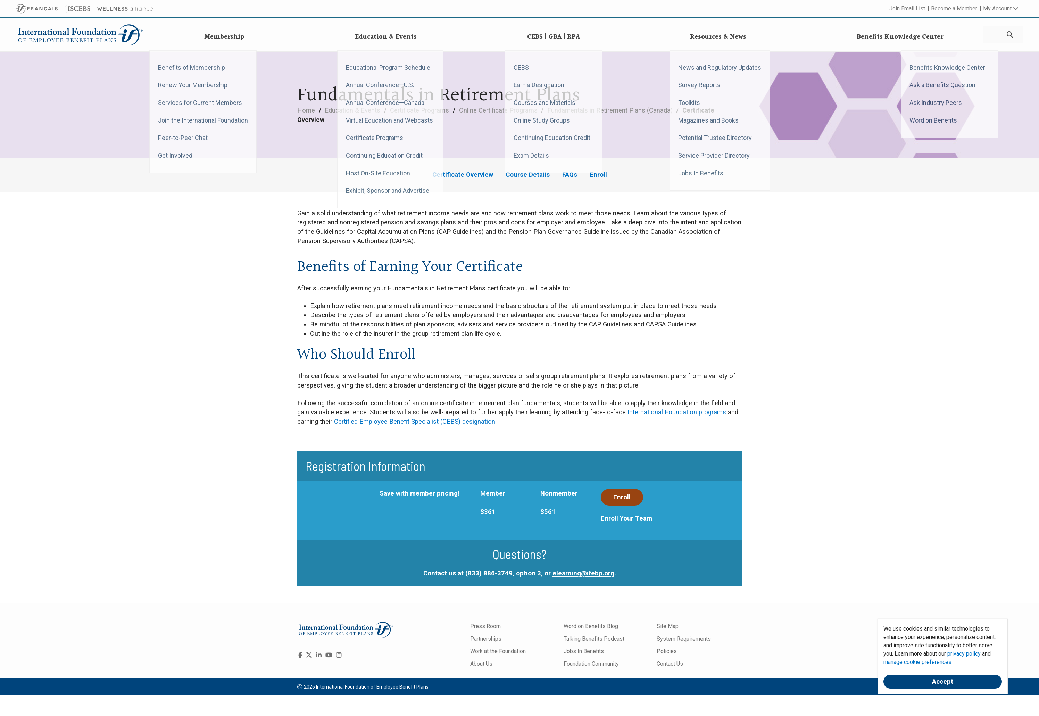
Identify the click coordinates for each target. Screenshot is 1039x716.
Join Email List (907, 8)
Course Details (528, 174)
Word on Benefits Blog (591, 626)
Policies (667, 651)
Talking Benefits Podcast (594, 638)
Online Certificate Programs (499, 110)
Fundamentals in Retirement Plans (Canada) (610, 110)
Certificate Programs (420, 110)
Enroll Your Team (626, 518)
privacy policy (964, 653)
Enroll (598, 174)
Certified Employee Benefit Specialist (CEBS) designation (414, 421)
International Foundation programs (676, 412)
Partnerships (485, 638)
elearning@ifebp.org (583, 573)
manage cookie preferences (917, 662)
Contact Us (670, 663)
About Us (481, 663)
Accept (942, 681)
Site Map (668, 626)
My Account (1001, 8)
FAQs (569, 174)
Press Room (485, 626)
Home (307, 110)
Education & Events (353, 110)
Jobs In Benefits (584, 651)
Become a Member (954, 8)
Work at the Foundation (498, 651)
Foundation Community (591, 663)
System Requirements (684, 638)
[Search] (1009, 35)
